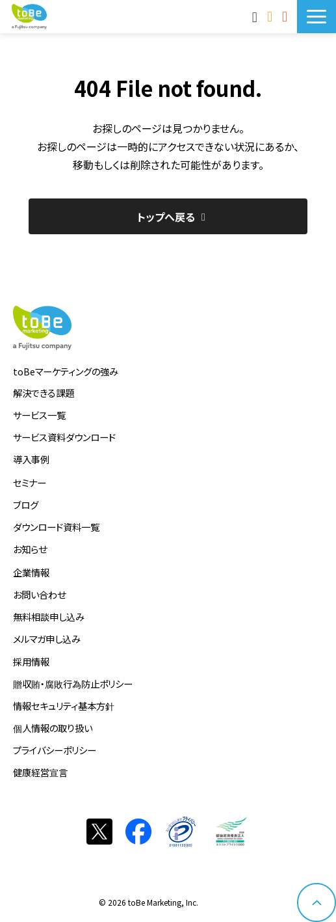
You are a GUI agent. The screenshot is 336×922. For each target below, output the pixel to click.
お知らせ (30, 549)
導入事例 (31, 459)
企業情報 (31, 572)
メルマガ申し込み (47, 638)
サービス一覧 (39, 415)
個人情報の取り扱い (52, 728)
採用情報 (31, 661)
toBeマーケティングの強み (65, 371)
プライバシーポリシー (54, 750)
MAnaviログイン (256, 16)
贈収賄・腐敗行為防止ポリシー (73, 683)
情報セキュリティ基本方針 (63, 705)
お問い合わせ (271, 16)
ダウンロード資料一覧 (56, 527)
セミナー (29, 482)
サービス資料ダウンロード (64, 437)
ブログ (25, 504)
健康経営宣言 (40, 772)
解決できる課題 (43, 393)
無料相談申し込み (48, 616)
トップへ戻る (166, 216)
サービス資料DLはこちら (286, 16)
